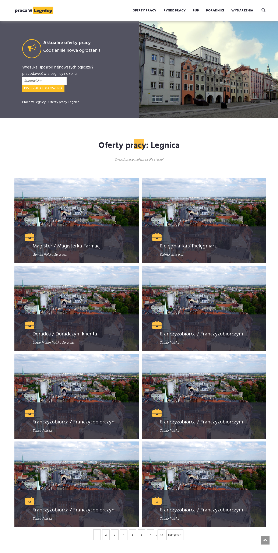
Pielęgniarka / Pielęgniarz (188, 246)
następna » (175, 534)
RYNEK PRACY (174, 10)
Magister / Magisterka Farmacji (67, 246)
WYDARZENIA (242, 10)
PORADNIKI (215, 10)
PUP (196, 10)
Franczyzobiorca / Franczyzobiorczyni (201, 334)
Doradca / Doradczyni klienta (64, 334)
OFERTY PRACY (144, 10)
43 (161, 534)
